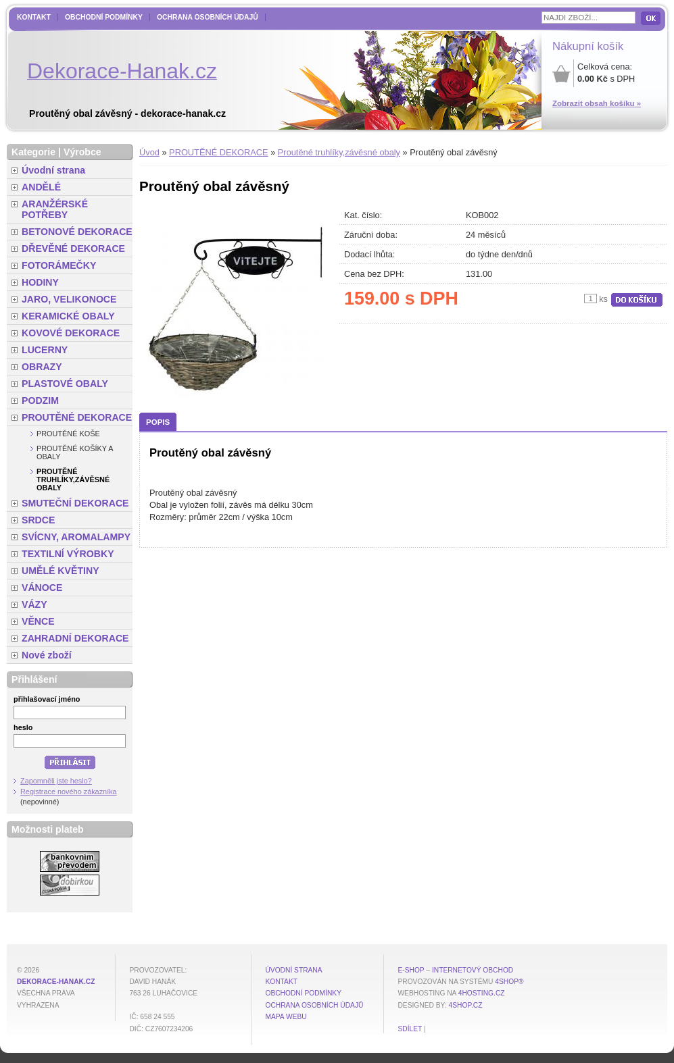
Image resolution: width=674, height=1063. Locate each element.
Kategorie (33, 152)
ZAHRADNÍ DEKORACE (75, 638)
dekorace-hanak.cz (56, 981)
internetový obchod (472, 970)
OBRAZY (42, 366)
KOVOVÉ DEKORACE (71, 333)
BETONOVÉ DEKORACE (77, 231)
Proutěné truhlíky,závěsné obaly (339, 152)
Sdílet (410, 1029)
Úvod (149, 152)
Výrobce (82, 152)
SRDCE (38, 520)
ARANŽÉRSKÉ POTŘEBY (55, 209)
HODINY (40, 282)
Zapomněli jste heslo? (56, 781)
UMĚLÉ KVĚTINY (60, 570)
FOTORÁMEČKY (59, 265)
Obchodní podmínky (104, 17)
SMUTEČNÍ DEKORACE (75, 503)
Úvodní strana (53, 170)
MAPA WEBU (285, 1016)
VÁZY (34, 604)
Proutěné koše (68, 434)
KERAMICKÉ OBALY (68, 316)
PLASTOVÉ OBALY (65, 383)
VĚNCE (38, 621)
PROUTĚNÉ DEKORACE (218, 152)
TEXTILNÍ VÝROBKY (68, 553)
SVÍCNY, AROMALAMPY (76, 537)
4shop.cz (466, 1005)
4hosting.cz (481, 993)
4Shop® (509, 981)
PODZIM (40, 400)
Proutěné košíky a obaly (75, 452)
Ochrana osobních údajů (207, 17)
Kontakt (34, 17)
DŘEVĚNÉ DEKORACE (73, 248)
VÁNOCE (42, 587)
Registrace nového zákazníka (68, 791)
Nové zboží (47, 655)
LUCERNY (45, 349)
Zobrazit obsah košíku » (596, 103)
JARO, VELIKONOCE (69, 299)
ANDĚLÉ (41, 187)
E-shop (411, 970)
